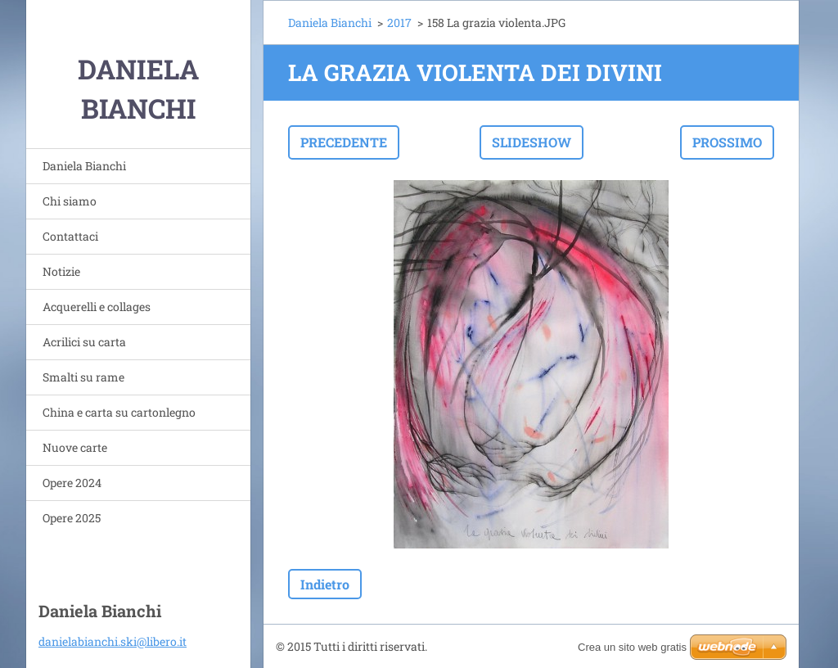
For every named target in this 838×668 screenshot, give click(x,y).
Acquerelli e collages (97, 306)
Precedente (343, 142)
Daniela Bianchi (84, 166)
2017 (399, 22)
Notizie (61, 271)
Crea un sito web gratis (632, 647)
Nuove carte (75, 447)
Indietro (324, 584)
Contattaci (70, 236)
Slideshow (531, 142)
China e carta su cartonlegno (119, 412)
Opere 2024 (72, 482)
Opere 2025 (72, 518)
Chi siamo (70, 201)
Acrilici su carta (84, 342)
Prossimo (727, 142)
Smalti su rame (83, 377)
